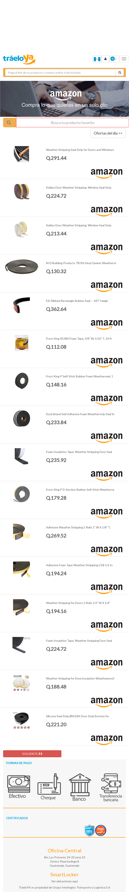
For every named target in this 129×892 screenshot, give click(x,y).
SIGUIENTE (32, 753)
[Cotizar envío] (120, 72)
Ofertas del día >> (108, 133)
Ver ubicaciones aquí (64, 881)
